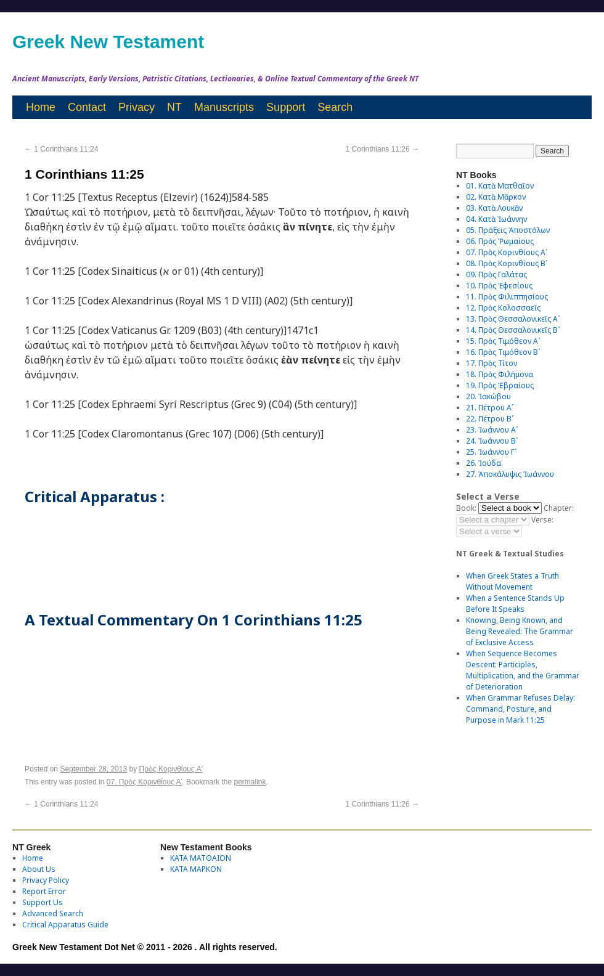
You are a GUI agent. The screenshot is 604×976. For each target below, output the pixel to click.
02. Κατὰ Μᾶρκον (496, 197)
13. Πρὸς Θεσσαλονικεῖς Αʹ (513, 319)
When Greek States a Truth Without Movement (512, 581)
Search (335, 107)
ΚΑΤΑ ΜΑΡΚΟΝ (196, 869)
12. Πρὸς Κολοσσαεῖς (503, 308)
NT (174, 107)
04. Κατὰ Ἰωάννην (496, 219)
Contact (87, 107)
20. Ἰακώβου (488, 396)
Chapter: (559, 508)
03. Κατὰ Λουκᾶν (494, 208)
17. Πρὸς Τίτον (491, 363)
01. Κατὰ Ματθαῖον (500, 186)
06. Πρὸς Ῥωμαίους (500, 241)
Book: (466, 508)
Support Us (42, 902)
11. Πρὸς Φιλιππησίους (507, 296)
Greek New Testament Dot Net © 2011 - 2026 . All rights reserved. (144, 947)
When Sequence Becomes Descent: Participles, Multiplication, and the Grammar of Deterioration (522, 670)
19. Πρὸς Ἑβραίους (500, 385)
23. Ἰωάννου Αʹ (492, 430)
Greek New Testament (108, 41)
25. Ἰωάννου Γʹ (491, 452)
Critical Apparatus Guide (65, 924)
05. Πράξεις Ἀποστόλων (508, 230)
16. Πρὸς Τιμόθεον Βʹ (503, 352)
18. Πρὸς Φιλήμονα (499, 374)
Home (40, 107)
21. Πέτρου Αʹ (489, 407)
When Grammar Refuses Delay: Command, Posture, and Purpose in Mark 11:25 (520, 709)
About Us (38, 869)
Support (285, 107)
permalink (250, 782)
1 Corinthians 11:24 (61, 149)
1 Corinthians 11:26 (382, 149)
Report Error (44, 891)
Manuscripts (224, 107)
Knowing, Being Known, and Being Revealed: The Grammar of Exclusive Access (519, 631)
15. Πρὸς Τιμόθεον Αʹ (503, 341)
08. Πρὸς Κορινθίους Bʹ (506, 263)
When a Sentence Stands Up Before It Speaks (515, 603)
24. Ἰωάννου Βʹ (492, 441)
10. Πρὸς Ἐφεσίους (499, 285)
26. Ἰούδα (483, 463)
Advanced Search (52, 913)
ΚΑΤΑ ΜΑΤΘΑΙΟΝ (200, 858)
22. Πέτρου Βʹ (489, 418)
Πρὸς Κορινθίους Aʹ (171, 769)
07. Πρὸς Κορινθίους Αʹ (144, 782)
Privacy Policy (45, 880)
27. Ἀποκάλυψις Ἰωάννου (510, 474)
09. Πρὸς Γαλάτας (496, 274)
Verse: (542, 519)
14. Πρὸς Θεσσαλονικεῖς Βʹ (513, 330)
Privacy (136, 107)
